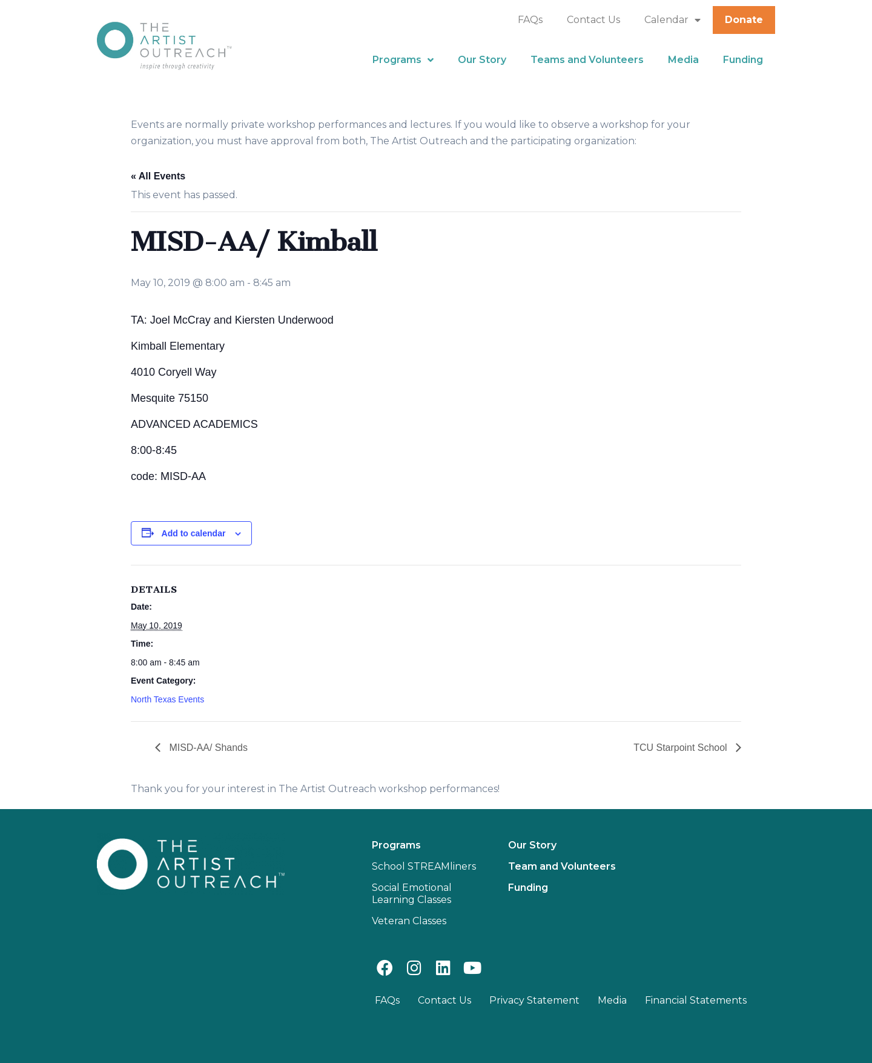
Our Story (482, 59)
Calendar (672, 20)
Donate (744, 19)
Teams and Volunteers (587, 59)
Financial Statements (696, 1000)
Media (683, 59)
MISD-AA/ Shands (207, 747)
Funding (743, 59)
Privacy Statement (534, 1000)
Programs (403, 60)
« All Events (158, 176)
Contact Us (593, 19)
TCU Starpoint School (681, 747)
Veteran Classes (409, 921)
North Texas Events (167, 699)
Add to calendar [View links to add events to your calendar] (194, 533)
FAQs (530, 19)
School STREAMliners (424, 866)
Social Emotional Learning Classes (412, 893)
